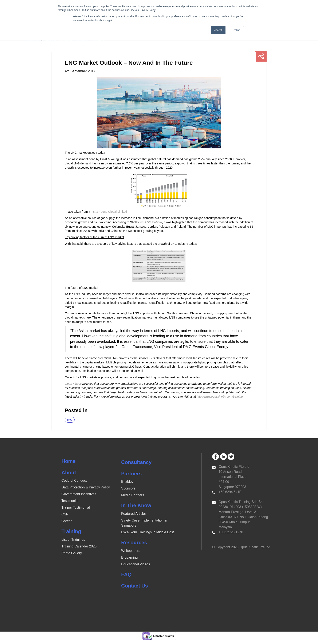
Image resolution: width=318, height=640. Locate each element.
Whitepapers (130, 551)
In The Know (136, 505)
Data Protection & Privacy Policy (86, 487)
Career (67, 521)
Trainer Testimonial (76, 507)
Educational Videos (135, 564)
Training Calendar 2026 (79, 546)
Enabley (127, 481)
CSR (65, 514)
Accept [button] (218, 30)
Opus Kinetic (73, 383)
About (69, 472)
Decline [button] (236, 30)
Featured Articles (133, 513)
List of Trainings (73, 539)
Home (69, 461)
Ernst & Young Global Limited (108, 211)
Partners (131, 473)
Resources (134, 542)
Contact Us (134, 586)
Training (71, 531)
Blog (69, 419)
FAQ (126, 574)
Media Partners (132, 495)
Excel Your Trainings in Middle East (147, 532)
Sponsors (128, 488)
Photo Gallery (72, 553)
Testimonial (70, 501)
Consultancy (136, 462)
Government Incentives (79, 494)
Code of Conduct (74, 480)
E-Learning (129, 557)
